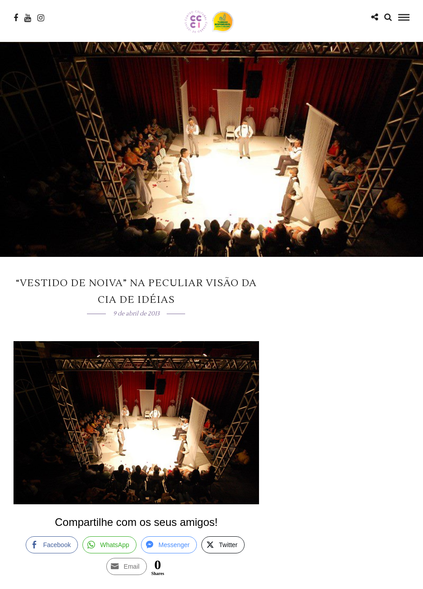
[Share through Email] (126, 566)
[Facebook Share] (52, 544)
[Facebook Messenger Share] (169, 544)
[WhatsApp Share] (109, 544)
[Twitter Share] (223, 544)
